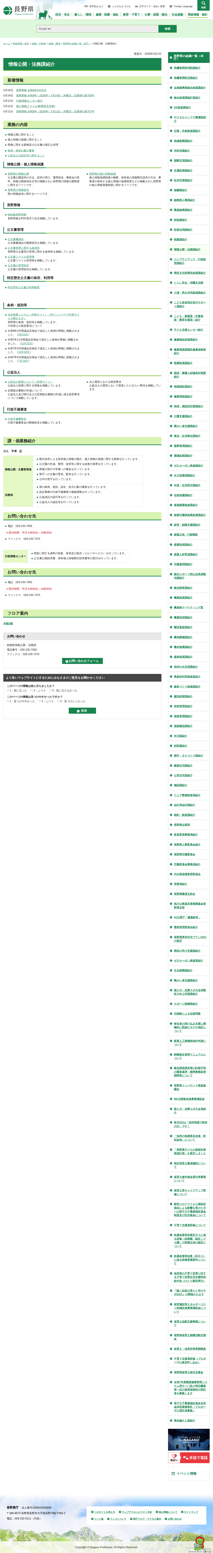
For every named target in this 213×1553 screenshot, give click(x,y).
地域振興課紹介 (183, 141)
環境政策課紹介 (183, 455)
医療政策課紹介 (183, 363)
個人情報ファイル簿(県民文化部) (35, 106)
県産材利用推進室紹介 (187, 676)
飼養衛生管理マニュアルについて (190, 1056)
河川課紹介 (180, 736)
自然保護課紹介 (183, 495)
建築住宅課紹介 (183, 765)
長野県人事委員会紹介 (187, 844)
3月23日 (23, 334)
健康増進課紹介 (183, 396)
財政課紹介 (180, 219)
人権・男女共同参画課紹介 (190, 292)
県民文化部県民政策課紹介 (190, 273)
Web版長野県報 (17, 214)
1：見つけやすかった (22, 701)
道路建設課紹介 (183, 726)
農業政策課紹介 (183, 597)
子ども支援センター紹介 (188, 329)
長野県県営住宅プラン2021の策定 (190, 939)
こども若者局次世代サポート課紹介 (190, 304)
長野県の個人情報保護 (102, 173)
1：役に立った (18, 690)
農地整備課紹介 (183, 637)
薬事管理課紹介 (183, 445)
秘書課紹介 (180, 190)
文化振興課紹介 (183, 970)
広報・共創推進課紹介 (187, 131)
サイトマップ (191, 1512)
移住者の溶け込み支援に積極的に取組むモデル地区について (190, 1027)
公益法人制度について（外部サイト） (30, 381)
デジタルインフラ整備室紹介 (190, 119)
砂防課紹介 (180, 745)
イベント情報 (187, 1473)
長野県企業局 (182, 824)
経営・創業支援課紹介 (187, 524)
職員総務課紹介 (183, 210)
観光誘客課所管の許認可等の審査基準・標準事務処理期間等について (190, 1072)
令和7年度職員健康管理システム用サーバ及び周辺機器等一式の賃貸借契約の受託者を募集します (190, 1388)
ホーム (6, 43)
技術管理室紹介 (183, 706)
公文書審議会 (16, 239)
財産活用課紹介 (183, 229)
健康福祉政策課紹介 (186, 339)
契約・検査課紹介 (184, 815)
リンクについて (118, 1519)
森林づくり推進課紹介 (187, 686)
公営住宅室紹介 (183, 775)
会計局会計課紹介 (184, 805)
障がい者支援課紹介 (186, 426)
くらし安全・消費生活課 (188, 282)
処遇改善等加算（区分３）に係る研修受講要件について (190, 1260)
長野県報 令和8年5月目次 (31, 90)
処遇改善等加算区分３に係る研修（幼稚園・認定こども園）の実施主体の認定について (190, 1241)
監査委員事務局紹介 (186, 834)
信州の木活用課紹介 (186, 666)
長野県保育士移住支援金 (188, 1372)
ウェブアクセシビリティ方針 (137, 1512)
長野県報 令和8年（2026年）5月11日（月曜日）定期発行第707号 (55, 111)
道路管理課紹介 (183, 716)
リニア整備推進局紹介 (187, 795)
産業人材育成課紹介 (186, 554)
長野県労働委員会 (184, 854)
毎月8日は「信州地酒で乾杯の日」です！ (190, 1124)
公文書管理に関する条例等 (24, 248)
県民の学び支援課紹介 (187, 950)
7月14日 (23, 360)
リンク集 (99, 1519)
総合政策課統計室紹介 (187, 97)
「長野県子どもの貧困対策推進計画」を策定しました (190, 1151)
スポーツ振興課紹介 (186, 1003)
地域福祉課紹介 (183, 386)
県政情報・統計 (21, 43)
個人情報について (168, 1512)
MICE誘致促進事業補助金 (189, 1099)
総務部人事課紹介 (184, 200)
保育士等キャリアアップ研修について (190, 1192)
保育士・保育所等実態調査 (190, 1348)
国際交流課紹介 (183, 160)
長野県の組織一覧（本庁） (77, 43)
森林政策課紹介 (183, 656)
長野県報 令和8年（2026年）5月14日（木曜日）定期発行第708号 (55, 95)
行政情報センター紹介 (29, 100)
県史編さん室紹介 (184, 1420)
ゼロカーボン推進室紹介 (188, 960)
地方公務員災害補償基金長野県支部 (190, 905)
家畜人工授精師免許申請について (190, 1043)
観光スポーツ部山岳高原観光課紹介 (190, 576)
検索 (203, 7)
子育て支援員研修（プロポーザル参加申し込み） (190, 1360)
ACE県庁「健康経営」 (187, 917)
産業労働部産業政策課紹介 (190, 515)
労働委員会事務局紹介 (187, 864)
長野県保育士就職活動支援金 (190, 1337)
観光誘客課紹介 (183, 587)
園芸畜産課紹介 (183, 627)
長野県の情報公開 (18, 173)
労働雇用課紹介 (183, 564)
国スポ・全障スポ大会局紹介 (190, 1111)
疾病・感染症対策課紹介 (188, 406)
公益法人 (13, 372)
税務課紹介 (180, 239)
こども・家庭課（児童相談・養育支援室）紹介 (188, 318)
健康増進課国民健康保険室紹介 (190, 351)
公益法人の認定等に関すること (26, 155)
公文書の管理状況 (18, 265)
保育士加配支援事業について (190, 1323)
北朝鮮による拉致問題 (187, 1013)
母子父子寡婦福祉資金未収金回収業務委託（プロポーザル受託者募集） (190, 1407)
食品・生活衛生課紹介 (187, 435)
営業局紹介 (180, 884)
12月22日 (26, 343)
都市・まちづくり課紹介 (188, 755)
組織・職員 (54, 43)
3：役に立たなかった (65, 690)
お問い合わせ (175, 1519)
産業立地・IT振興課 (186, 534)
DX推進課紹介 (182, 107)
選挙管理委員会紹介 (186, 927)
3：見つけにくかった (73, 701)
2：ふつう (40, 690)
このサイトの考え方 (104, 1512)
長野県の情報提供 (18, 190)
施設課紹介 (180, 785)
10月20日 (24, 352)
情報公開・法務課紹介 (187, 249)
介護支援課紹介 (183, 416)
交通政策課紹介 (183, 170)
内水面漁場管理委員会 (187, 874)
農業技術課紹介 (183, 617)
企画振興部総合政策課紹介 (190, 87)
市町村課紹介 (182, 150)
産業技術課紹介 (183, 544)
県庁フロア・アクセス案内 (147, 1519)
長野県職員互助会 (184, 894)
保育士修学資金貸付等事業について (190, 1179)
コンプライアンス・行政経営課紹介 (190, 261)
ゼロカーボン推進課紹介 (188, 465)
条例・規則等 (17, 305)
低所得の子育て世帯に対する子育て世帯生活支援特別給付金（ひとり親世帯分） (190, 1277)
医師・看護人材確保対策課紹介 (190, 375)
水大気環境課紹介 (184, 475)
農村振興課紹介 (183, 647)
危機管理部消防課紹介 (187, 68)
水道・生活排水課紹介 (187, 485)
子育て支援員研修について (190, 1225)
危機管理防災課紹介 (186, 77)
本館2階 (8, 623)
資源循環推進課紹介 (186, 505)
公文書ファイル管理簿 (21, 256)
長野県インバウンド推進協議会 (190, 1087)
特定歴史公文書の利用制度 (24, 287)
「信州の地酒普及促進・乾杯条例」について (190, 1138)
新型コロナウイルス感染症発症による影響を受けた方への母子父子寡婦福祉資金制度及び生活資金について (190, 1210)
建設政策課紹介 (183, 696)
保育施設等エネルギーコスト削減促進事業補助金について (190, 1308)
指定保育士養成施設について (190, 1165)
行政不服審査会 (17, 419)
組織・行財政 (39, 43)
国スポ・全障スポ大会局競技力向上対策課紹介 (190, 992)
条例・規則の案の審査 (21, 150)
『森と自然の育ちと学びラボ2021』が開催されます (190, 1292)
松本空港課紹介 (183, 180)
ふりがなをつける (121, 6)
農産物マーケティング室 (188, 607)
